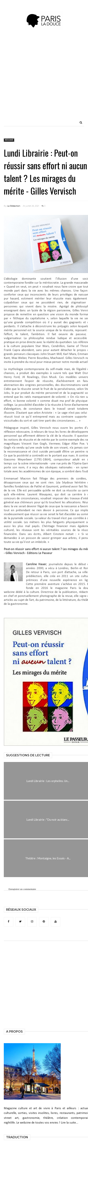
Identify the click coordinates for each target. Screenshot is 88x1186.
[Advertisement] (44, 82)
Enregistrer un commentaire (22, 889)
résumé (9, 140)
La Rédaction (13, 206)
